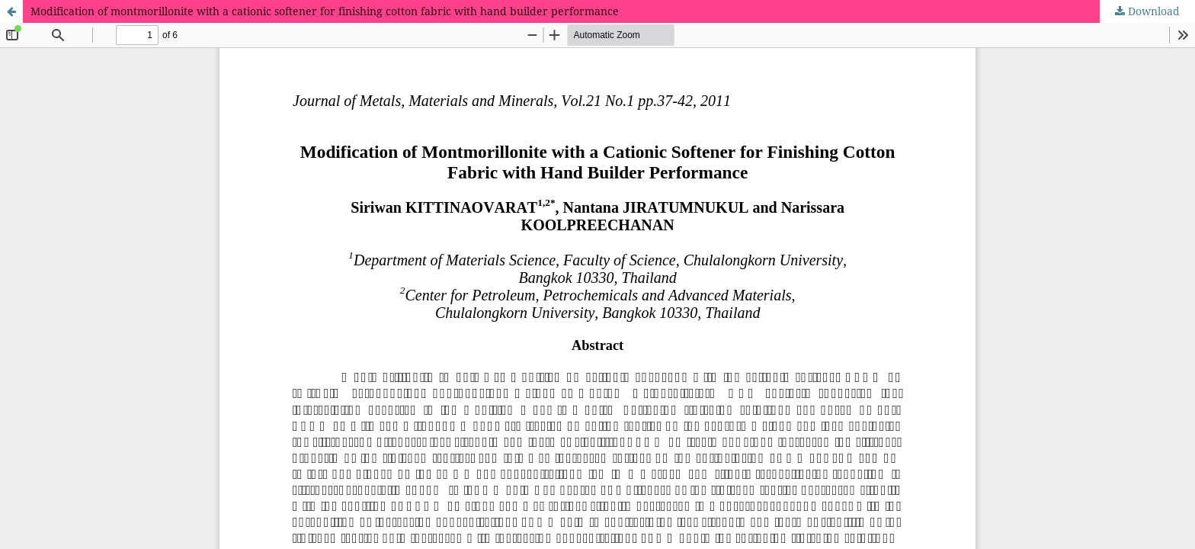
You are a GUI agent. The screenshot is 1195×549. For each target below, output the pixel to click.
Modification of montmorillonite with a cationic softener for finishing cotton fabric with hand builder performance (324, 11)
